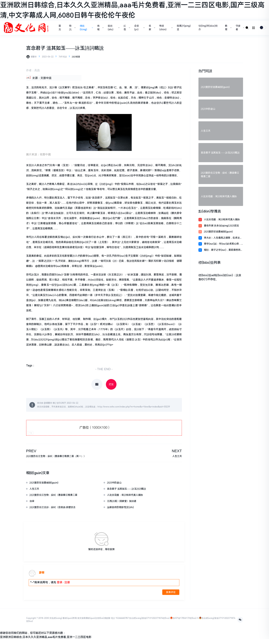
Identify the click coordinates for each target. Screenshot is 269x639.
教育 (228, 27)
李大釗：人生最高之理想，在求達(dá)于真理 (222, 238)
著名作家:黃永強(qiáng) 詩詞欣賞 (221, 225)
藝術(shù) (113, 27)
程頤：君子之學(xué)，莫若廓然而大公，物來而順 (223, 250)
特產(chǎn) (165, 27)
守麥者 (240, 27)
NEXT (177, 451)
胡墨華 (49, 403)
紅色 (126, 27)
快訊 (72, 27)
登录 (59, 582)
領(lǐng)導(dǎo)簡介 (208, 27)
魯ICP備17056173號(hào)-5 (186, 618)
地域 (100, 27)
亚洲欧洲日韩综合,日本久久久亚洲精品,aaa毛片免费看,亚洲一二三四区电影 (45, 637)
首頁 (60, 27)
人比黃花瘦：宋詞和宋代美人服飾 (222, 219)
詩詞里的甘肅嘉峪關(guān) (218, 231)
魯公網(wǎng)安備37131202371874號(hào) (149, 618)
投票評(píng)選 (184, 27)
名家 (152, 27)
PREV (31, 451)
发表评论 (171, 592)
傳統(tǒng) (86, 27)
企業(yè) (139, 27)
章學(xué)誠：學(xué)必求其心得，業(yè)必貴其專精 (222, 244)
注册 (67, 582)
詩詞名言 (76, 57)
